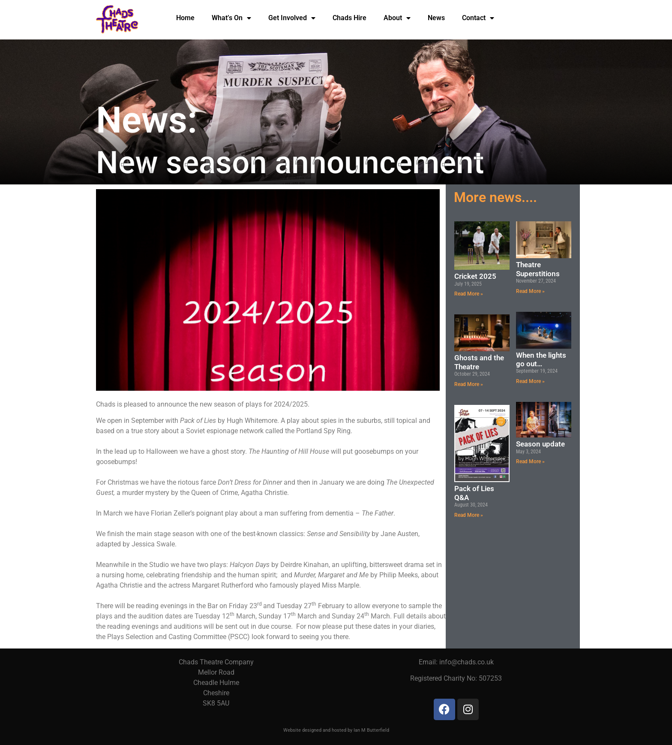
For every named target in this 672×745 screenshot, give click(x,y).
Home (185, 17)
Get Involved (291, 17)
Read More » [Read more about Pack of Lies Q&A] (468, 515)
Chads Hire (349, 17)
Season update (540, 444)
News (436, 17)
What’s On (231, 17)
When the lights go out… (541, 359)
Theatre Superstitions (538, 268)
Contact (478, 17)
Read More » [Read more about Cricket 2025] (468, 294)
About (397, 17)
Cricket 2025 (475, 276)
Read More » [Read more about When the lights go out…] (530, 381)
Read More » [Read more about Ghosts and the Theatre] (468, 384)
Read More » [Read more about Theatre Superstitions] (530, 291)
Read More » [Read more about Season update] (530, 461)
